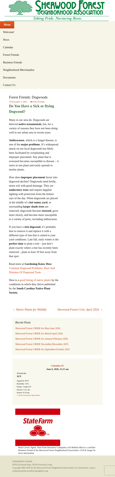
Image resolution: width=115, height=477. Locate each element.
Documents (9, 77)
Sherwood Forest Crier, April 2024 (80, 309)
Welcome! (8, 32)
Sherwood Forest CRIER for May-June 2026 (37, 328)
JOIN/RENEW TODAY (22, 461)
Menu (7, 24)
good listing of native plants (35, 280)
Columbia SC (57, 365)
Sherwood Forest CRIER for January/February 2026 (41, 338)
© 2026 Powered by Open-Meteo (28, 395)
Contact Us (9, 84)
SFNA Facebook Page (21, 465)
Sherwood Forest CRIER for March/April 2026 (39, 333)
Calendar (8, 47)
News (6, 39)
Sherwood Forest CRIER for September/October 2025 (42, 349)
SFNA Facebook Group (42, 465)
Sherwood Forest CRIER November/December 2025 (41, 344)
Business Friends (12, 62)
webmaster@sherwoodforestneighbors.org (30, 471)
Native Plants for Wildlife (29, 309)
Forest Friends (11, 54)
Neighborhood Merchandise (18, 69)
